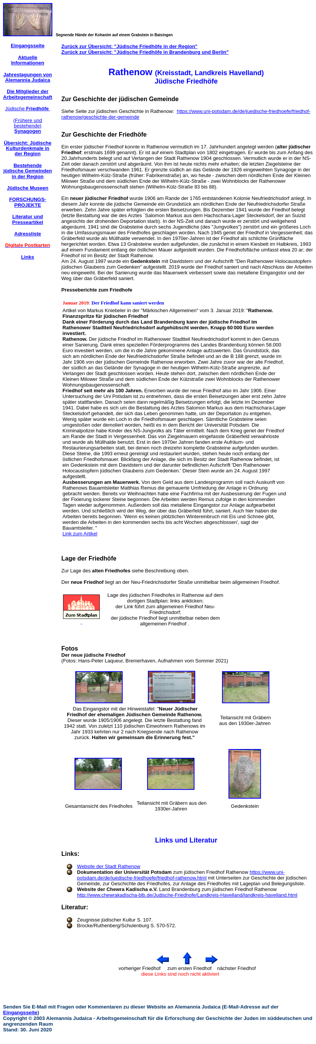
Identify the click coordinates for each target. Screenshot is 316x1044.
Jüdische (27, 108)
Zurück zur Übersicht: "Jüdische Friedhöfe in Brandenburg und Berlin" (145, 52)
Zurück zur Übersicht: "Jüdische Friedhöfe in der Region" (130, 46)
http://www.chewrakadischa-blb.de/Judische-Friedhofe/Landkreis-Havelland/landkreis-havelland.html (187, 895)
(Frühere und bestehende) (27, 126)
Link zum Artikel (80, 533)
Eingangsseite (20, 1012)
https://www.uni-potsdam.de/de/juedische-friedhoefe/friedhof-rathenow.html (181, 875)
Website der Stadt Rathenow (108, 866)
